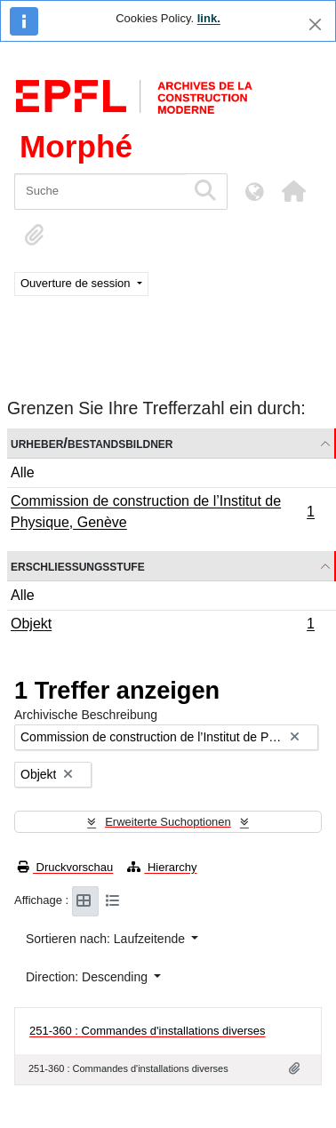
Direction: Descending (88, 977)
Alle (23, 472)
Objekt (162, 625)
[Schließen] (315, 24)
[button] (293, 191)
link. (208, 18)
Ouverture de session (76, 283)
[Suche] (100, 191)
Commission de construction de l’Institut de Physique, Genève (162, 511)
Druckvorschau (65, 867)
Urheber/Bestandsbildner (92, 443)
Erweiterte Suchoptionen (168, 821)
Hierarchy (161, 867)
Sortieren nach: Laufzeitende (107, 939)
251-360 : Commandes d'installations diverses (147, 1030)
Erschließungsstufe (78, 565)
